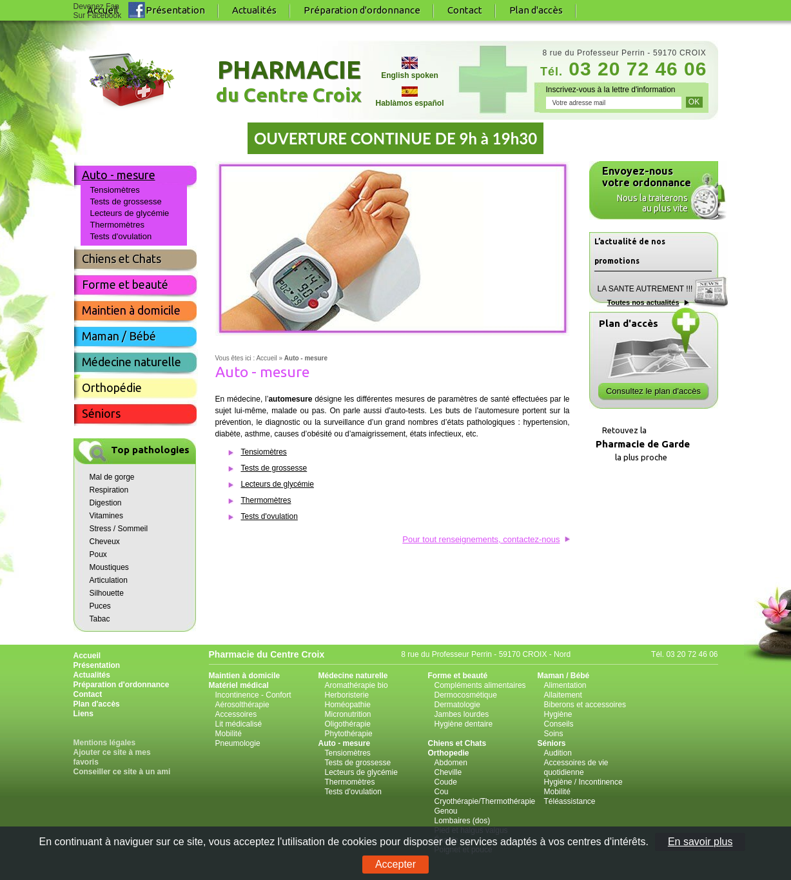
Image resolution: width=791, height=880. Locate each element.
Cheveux (105, 541)
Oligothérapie (348, 723)
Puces (100, 606)
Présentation (175, 10)
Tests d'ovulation (269, 516)
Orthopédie (112, 387)
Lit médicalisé (238, 723)
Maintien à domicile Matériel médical (244, 680)
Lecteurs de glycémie (277, 484)
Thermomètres (266, 500)
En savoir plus (700, 841)
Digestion (106, 502)
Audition (558, 753)
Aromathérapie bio (356, 685)
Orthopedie (448, 753)
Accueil (87, 655)
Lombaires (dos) (463, 820)
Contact (464, 10)
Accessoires (236, 714)
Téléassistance (570, 801)
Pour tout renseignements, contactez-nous (481, 539)
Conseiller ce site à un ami (122, 771)
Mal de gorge (112, 477)
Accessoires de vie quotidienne (576, 767)
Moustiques (109, 567)
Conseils (559, 723)
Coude (446, 782)
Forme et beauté (125, 284)
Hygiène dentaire (464, 723)
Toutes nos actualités (643, 302)
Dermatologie (457, 704)
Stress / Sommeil (119, 528)
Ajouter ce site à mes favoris (112, 757)
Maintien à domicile (131, 310)
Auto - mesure (118, 174)
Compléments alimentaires (480, 685)
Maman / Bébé (119, 335)
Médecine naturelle (131, 361)
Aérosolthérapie (242, 704)
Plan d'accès (536, 10)
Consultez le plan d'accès (653, 391)
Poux (98, 554)
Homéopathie (348, 704)
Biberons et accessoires (585, 704)
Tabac (100, 618)
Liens (83, 713)
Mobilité (228, 733)
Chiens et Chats (121, 258)
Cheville (448, 772)
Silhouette (107, 593)
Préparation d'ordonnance (362, 10)
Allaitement (563, 694)
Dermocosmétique (466, 694)
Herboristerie (347, 694)
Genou (446, 811)
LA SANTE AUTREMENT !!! (645, 288)
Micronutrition (348, 714)
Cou (442, 791)
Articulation (109, 580)
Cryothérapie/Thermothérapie (485, 801)
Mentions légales (104, 742)
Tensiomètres (264, 451)
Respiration (109, 489)
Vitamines (106, 515)
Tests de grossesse (274, 468)
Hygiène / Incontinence (583, 782)
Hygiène (558, 714)
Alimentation (565, 685)
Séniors (101, 413)
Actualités (254, 10)
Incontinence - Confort (253, 694)
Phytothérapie (349, 733)
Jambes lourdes (462, 714)
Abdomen (451, 762)
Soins (553, 733)
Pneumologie (237, 743)
